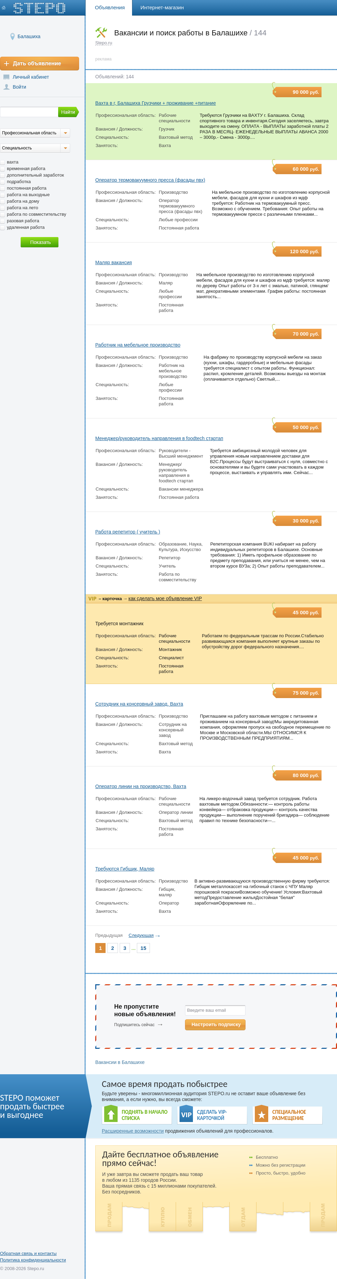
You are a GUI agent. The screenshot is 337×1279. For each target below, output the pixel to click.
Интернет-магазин (162, 7)
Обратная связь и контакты (28, 1253)
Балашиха (29, 36)
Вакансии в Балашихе (120, 1062)
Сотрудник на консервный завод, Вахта (139, 704)
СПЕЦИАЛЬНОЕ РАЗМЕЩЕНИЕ (289, 1115)
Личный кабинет (31, 77)
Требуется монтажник (119, 623)
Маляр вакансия (113, 262)
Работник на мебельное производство (137, 345)
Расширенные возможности (133, 1131)
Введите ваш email (206, 1010)
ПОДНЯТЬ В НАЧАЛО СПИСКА (144, 1115)
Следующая (141, 935)
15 (143, 948)
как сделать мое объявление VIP (165, 598)
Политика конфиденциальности (33, 1260)
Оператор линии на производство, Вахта (140, 786)
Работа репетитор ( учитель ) (127, 532)
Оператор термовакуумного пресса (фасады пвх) (150, 180)
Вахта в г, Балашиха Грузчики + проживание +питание (155, 103)
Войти (19, 87)
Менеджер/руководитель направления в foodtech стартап (159, 438)
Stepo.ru (103, 42)
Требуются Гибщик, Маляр (124, 869)
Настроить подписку (216, 1024)
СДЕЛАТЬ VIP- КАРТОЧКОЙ (212, 1115)
